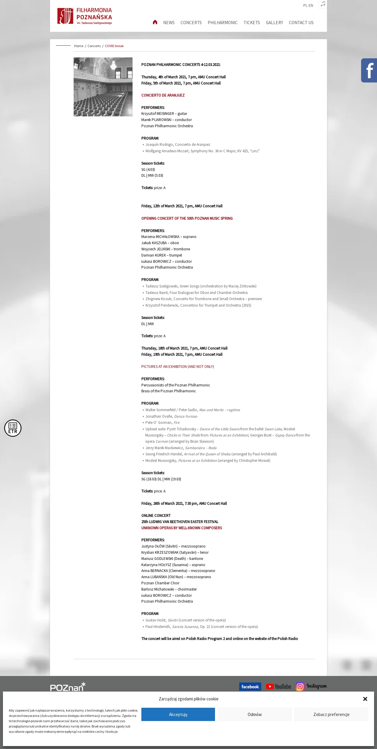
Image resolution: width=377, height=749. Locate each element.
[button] (365, 699)
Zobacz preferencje (331, 714)
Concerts (191, 22)
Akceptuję (178, 714)
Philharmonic (223, 22)
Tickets (252, 22)
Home (78, 46)
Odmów (255, 714)
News (169, 22)
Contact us (301, 22)
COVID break (114, 46)
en (311, 5)
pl (305, 5)
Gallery (274, 22)
